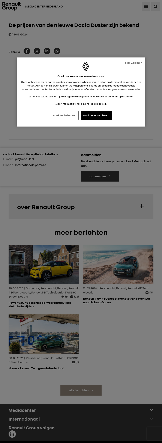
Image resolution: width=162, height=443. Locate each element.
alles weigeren (133, 62)
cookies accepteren (96, 115)
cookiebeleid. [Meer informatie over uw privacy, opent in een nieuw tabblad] (98, 103)
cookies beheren (64, 115)
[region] (81, 92)
